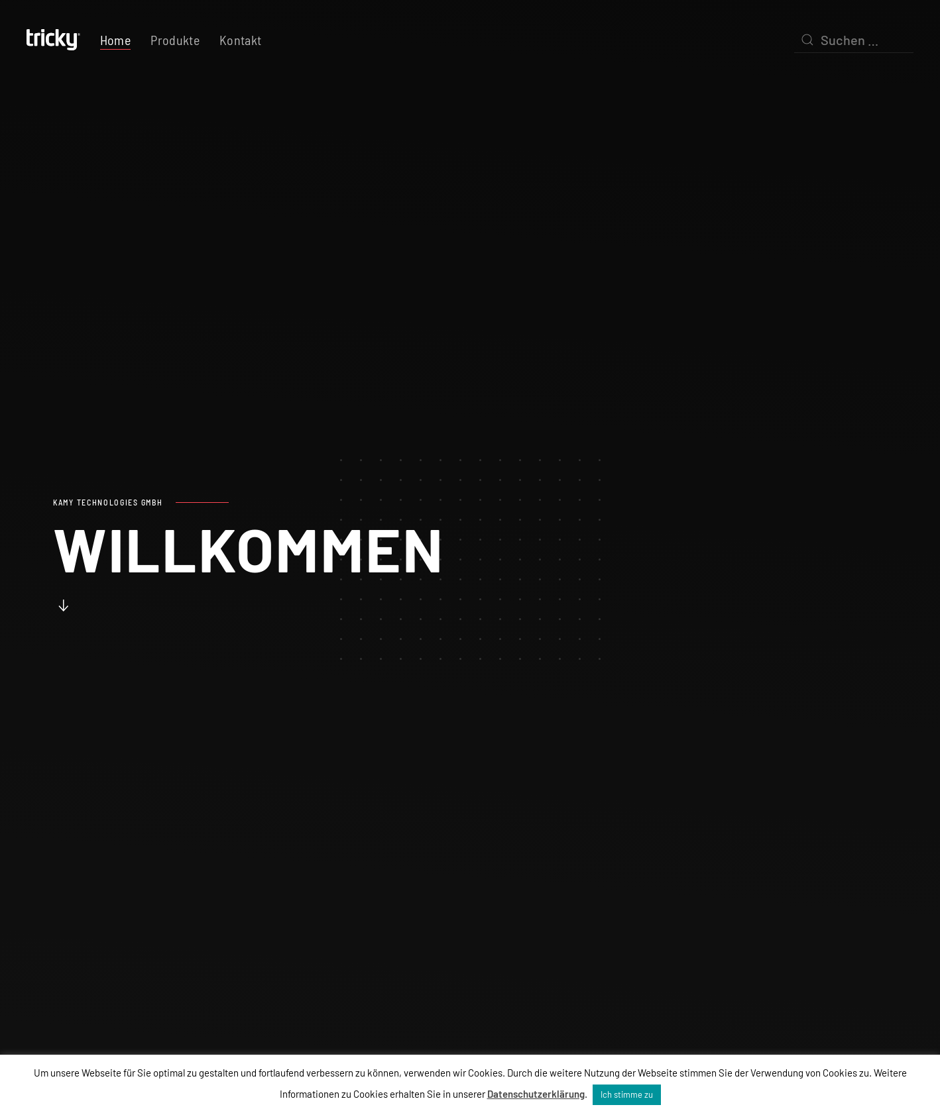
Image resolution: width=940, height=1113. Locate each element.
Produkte (175, 40)
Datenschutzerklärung (536, 1094)
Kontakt (240, 40)
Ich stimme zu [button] (627, 1094)
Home (115, 40)
